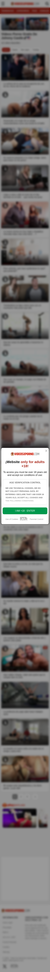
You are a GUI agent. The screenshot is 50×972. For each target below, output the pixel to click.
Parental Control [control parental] (36, 519)
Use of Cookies (11, 519)
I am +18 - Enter (25, 510)
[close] (46, 451)
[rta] (24, 520)
